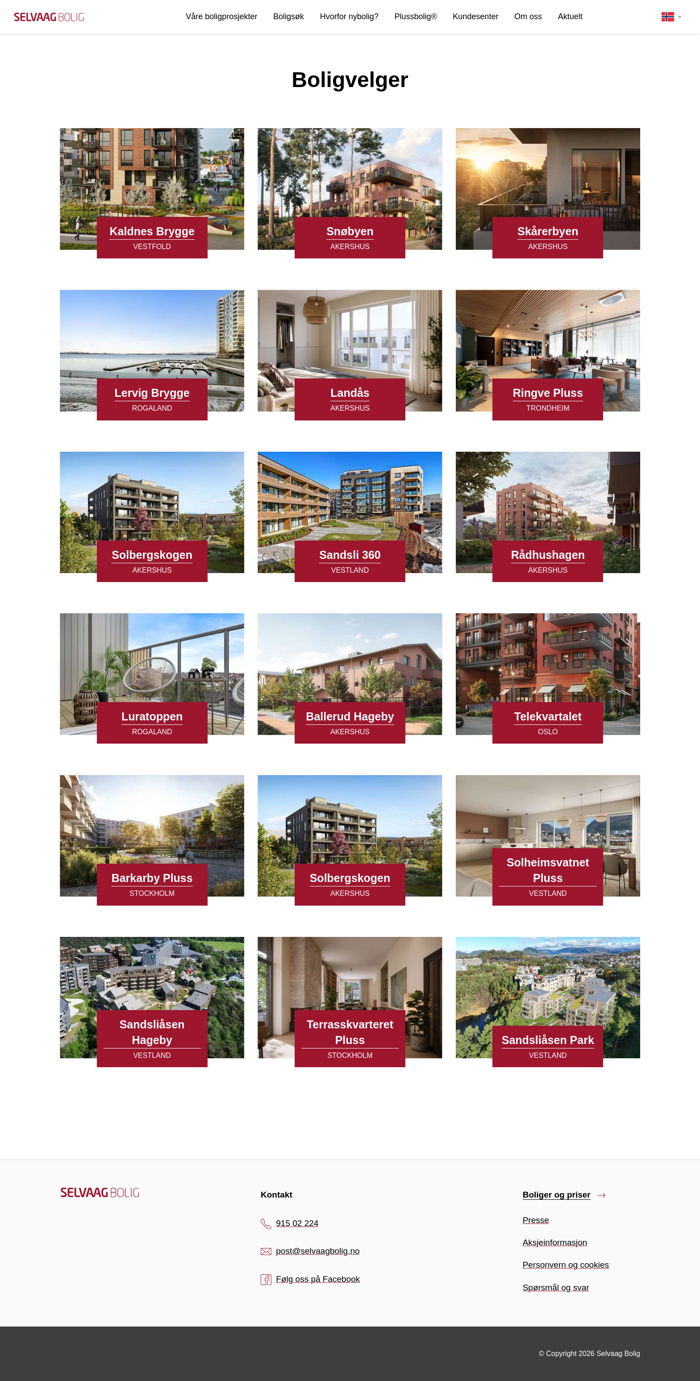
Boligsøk (288, 16)
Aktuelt (570, 16)
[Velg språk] (672, 17)
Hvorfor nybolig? (349, 16)
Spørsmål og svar (556, 1287)
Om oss (528, 16)
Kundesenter (475, 16)
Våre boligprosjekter (221, 16)
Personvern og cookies (566, 1264)
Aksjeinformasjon (555, 1242)
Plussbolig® (415, 16)
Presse (536, 1220)
